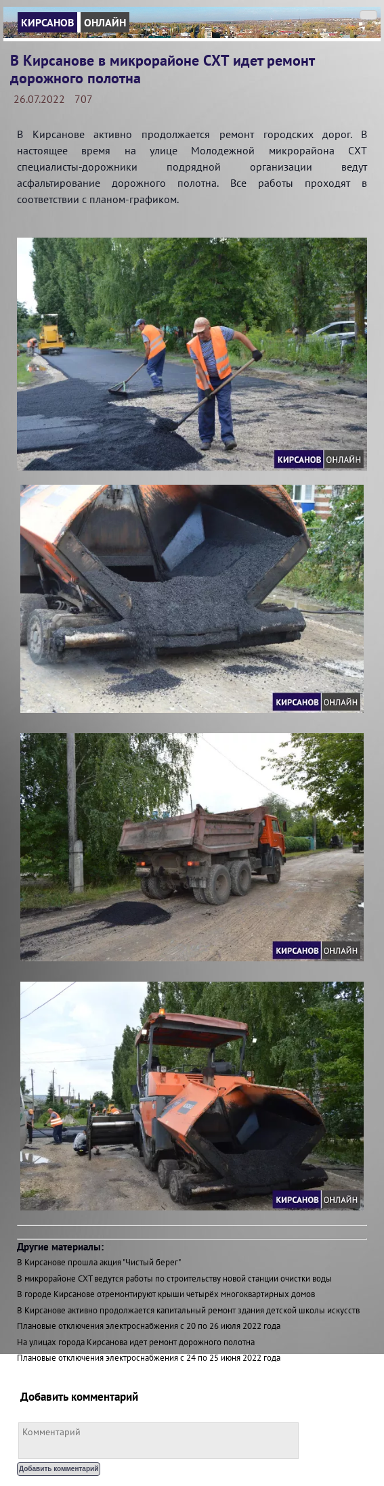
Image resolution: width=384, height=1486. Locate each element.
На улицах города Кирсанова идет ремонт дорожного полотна (136, 1342)
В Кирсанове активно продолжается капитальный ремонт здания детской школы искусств (188, 1310)
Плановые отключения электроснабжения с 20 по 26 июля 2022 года (148, 1326)
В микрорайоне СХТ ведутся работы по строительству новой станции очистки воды (174, 1278)
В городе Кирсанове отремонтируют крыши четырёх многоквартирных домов (166, 1294)
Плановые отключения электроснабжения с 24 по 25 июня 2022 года (148, 1357)
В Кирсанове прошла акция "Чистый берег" (99, 1262)
